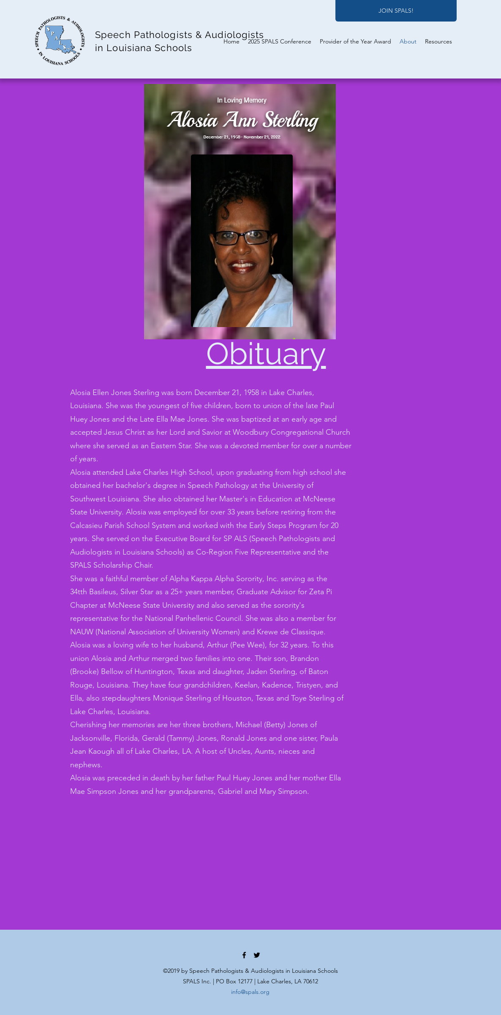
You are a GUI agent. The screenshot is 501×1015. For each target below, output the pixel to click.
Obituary (266, 353)
